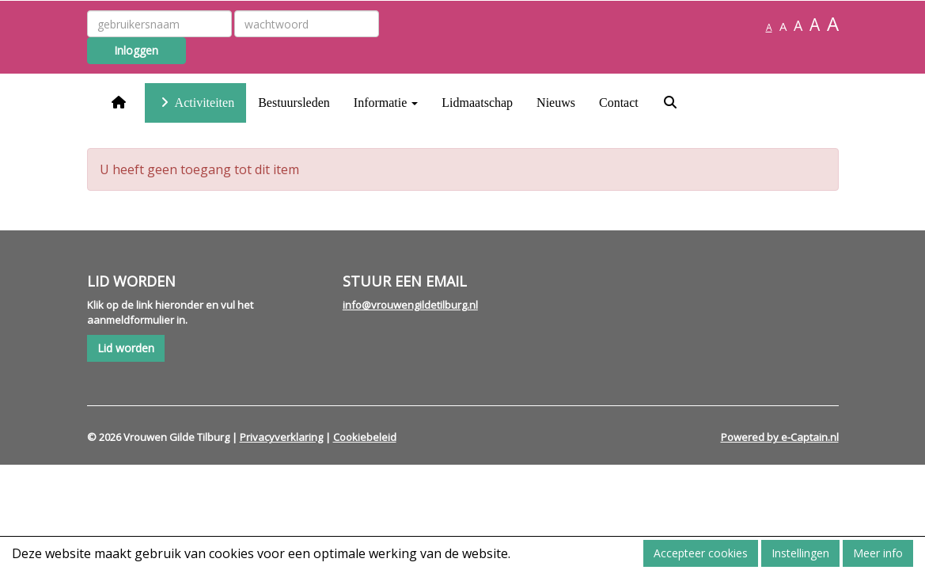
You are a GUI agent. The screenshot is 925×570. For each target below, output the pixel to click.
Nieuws (555, 102)
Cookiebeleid (364, 437)
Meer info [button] (878, 552)
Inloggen (136, 50)
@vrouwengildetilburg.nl (410, 305)
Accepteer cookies (701, 552)
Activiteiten (196, 102)
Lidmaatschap (477, 102)
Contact (619, 102)
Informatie (386, 102)
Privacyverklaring (281, 437)
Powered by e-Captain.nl (780, 437)
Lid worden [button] (125, 347)
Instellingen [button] (800, 552)
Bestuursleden (294, 102)
